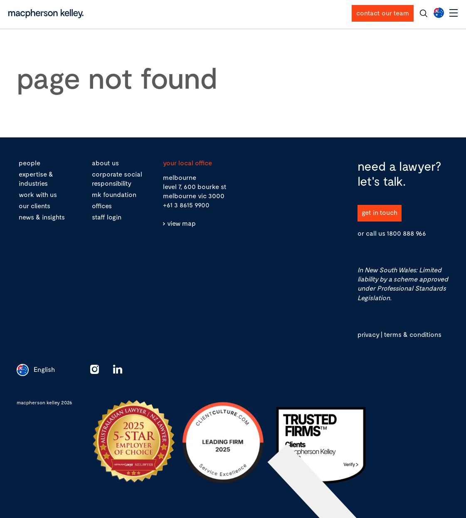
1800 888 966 (406, 233)
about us (105, 163)
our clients (34, 205)
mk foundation (114, 194)
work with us (38, 194)
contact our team (382, 13)
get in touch (379, 212)
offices (102, 205)
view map (181, 223)
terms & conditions (412, 334)
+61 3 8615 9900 (186, 205)
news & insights (42, 217)
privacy (368, 334)
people (29, 163)
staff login (106, 217)
